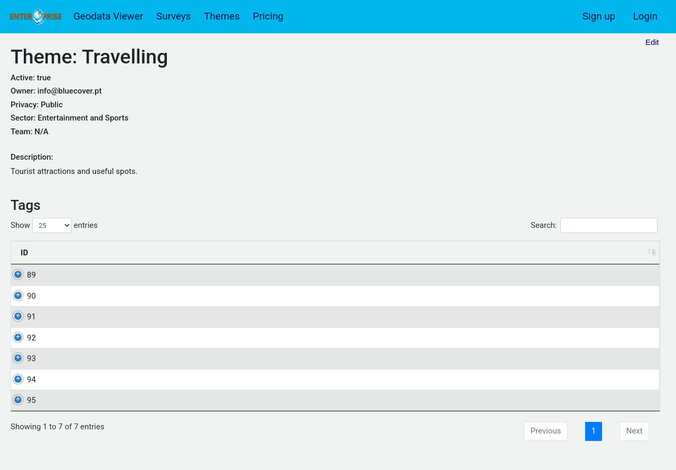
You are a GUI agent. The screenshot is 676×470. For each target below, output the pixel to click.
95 (20, 400)
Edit (652, 42)
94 (20, 379)
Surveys (173, 16)
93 (20, 358)
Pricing (268, 16)
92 (20, 338)
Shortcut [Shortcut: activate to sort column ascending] (549, 252)
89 (20, 275)
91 (20, 316)
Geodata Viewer (108, 16)
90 (20, 296)
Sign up (599, 16)
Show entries (54, 225)
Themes (222, 16)
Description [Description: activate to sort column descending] (285, 252)
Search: (594, 225)
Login (645, 16)
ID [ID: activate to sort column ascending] (24, 252)
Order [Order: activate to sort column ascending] (435, 252)
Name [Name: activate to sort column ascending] (110, 252)
